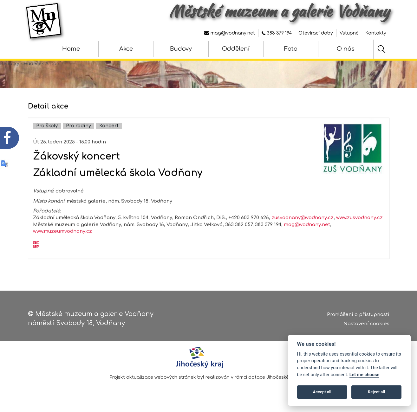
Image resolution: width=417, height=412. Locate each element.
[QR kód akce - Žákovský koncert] (36, 254)
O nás (346, 49)
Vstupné (349, 33)
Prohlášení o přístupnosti (358, 317)
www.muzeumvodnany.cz (62, 240)
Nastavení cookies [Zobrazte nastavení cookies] (366, 326)
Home (71, 49)
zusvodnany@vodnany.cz (302, 226)
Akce (126, 49)
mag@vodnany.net (229, 33)
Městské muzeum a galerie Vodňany (279, 11)
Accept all (322, 391)
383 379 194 (277, 33)
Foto (290, 49)
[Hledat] (381, 49)
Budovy (181, 49)
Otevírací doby (315, 33)
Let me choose (364, 374)
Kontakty (375, 33)
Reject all (376, 391)
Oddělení (236, 49)
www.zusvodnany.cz (359, 226)
